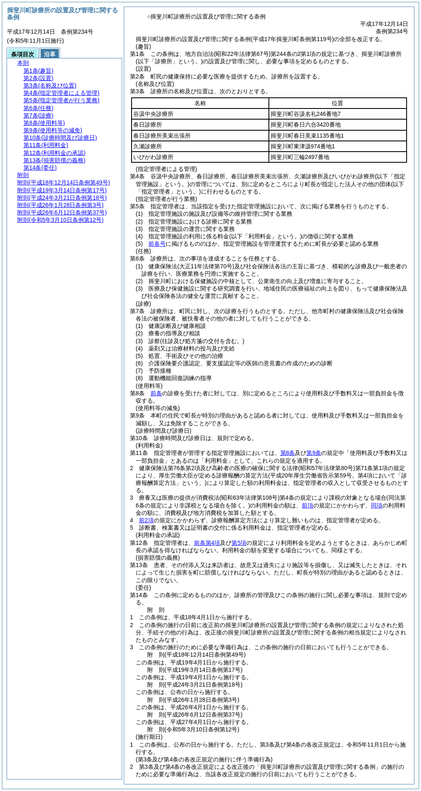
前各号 (157, 243)
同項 (376, 505)
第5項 (238, 543)
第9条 (313, 453)
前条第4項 (207, 543)
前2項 (146, 520)
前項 (307, 505)
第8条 (287, 453)
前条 (156, 393)
